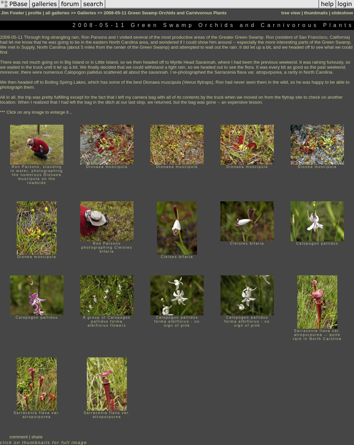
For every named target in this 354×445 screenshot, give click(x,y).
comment (19, 436)
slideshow (342, 12)
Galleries (86, 12)
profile (35, 12)
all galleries (57, 12)
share (36, 436)
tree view (290, 12)
